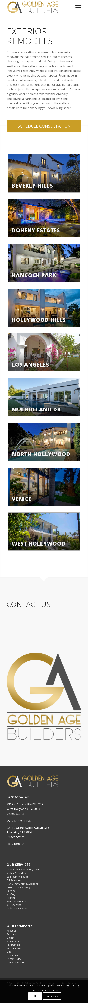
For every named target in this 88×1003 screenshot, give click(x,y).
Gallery (10, 937)
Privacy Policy (14, 958)
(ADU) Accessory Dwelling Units (23, 869)
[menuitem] (76, 7)
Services (11, 934)
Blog (9, 951)
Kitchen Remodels (16, 873)
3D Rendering (14, 904)
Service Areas (14, 948)
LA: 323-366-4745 (18, 797)
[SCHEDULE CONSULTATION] (44, 126)
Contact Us (12, 955)
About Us (11, 930)
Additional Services (17, 908)
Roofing (11, 894)
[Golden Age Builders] (37, 7)
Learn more (52, 996)
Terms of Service (16, 962)
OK (35, 996)
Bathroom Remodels (18, 876)
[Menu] (76, 7)
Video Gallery (14, 941)
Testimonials (13, 944)
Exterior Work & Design (19, 887)
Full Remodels (14, 880)
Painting (11, 890)
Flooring (11, 897)
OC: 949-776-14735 (19, 821)
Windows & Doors (16, 901)
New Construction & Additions (22, 883)
